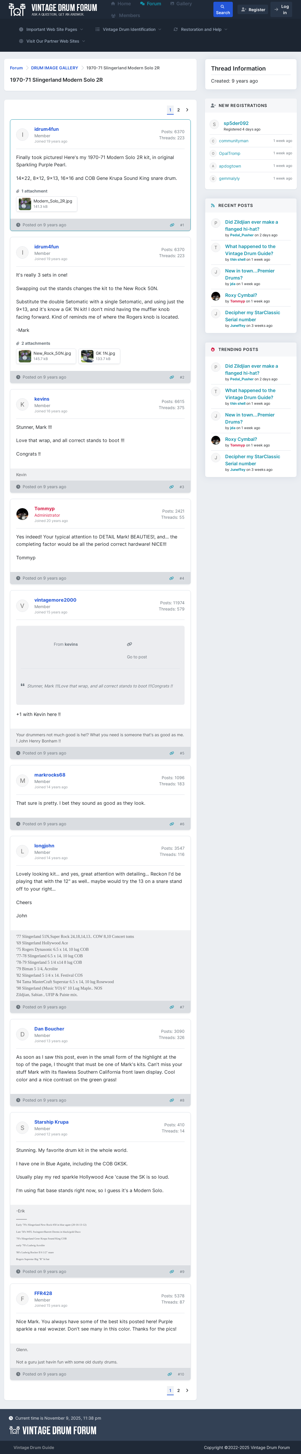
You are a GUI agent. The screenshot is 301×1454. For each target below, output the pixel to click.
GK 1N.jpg (105, 353)
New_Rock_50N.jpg (52, 353)
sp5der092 (236, 123)
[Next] (187, 110)
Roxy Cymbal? (241, 295)
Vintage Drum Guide (34, 1447)
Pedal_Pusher (242, 235)
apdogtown (230, 165)
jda (233, 284)
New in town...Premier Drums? (250, 274)
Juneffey (238, 325)
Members (125, 15)
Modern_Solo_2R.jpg (53, 200)
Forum (16, 67)
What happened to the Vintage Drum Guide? (250, 249)
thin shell (238, 259)
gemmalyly (229, 178)
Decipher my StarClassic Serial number (252, 315)
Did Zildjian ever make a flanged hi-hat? (251, 225)
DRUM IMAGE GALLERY (54, 67)
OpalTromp (229, 153)
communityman (233, 140)
